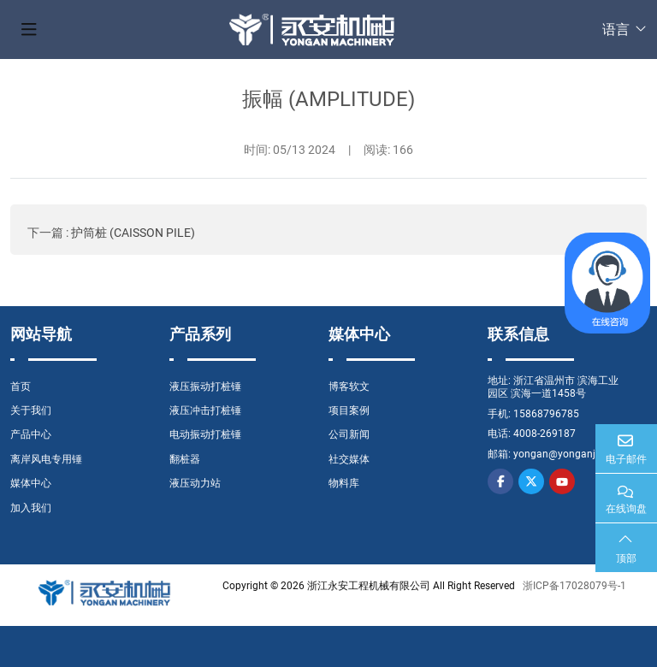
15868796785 (546, 414)
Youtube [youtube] (562, 481)
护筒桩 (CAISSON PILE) (133, 232)
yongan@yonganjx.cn (563, 454)
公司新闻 (349, 434)
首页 (20, 387)
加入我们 (30, 508)
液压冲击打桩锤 (205, 410)
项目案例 (349, 410)
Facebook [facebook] (500, 481)
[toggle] (29, 30)
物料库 (343, 483)
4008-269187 (544, 434)
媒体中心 (30, 483)
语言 (616, 29)
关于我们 (30, 410)
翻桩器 (184, 459)
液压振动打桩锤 (205, 387)
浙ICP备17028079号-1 (574, 586)
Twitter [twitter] (531, 481)
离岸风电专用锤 (46, 459)
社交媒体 (349, 459)
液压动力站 (195, 483)
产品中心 (30, 434)
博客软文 (349, 387)
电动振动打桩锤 (205, 434)
